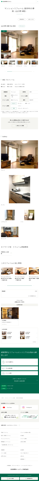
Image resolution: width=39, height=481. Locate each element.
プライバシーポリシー (16, 465)
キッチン (20, 103)
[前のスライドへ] (5, 71)
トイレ (19, 105)
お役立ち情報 (23, 441)
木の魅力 (22, 435)
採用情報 (23, 459)
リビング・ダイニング (23, 108)
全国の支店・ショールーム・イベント (9, 425)
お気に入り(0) (31, 19)
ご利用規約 (9, 465)
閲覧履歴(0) (22, 19)
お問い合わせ (3, 456)
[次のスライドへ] (34, 71)
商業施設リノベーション (5, 441)
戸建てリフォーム (4, 432)
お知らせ (22, 456)
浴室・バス (27, 103)
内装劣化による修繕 (5, 252)
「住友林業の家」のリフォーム (7, 444)
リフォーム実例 (24, 438)
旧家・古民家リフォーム (5, 435)
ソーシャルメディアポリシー (26, 465)
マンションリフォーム (5, 438)
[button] (9, 71)
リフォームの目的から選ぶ (26, 432)
